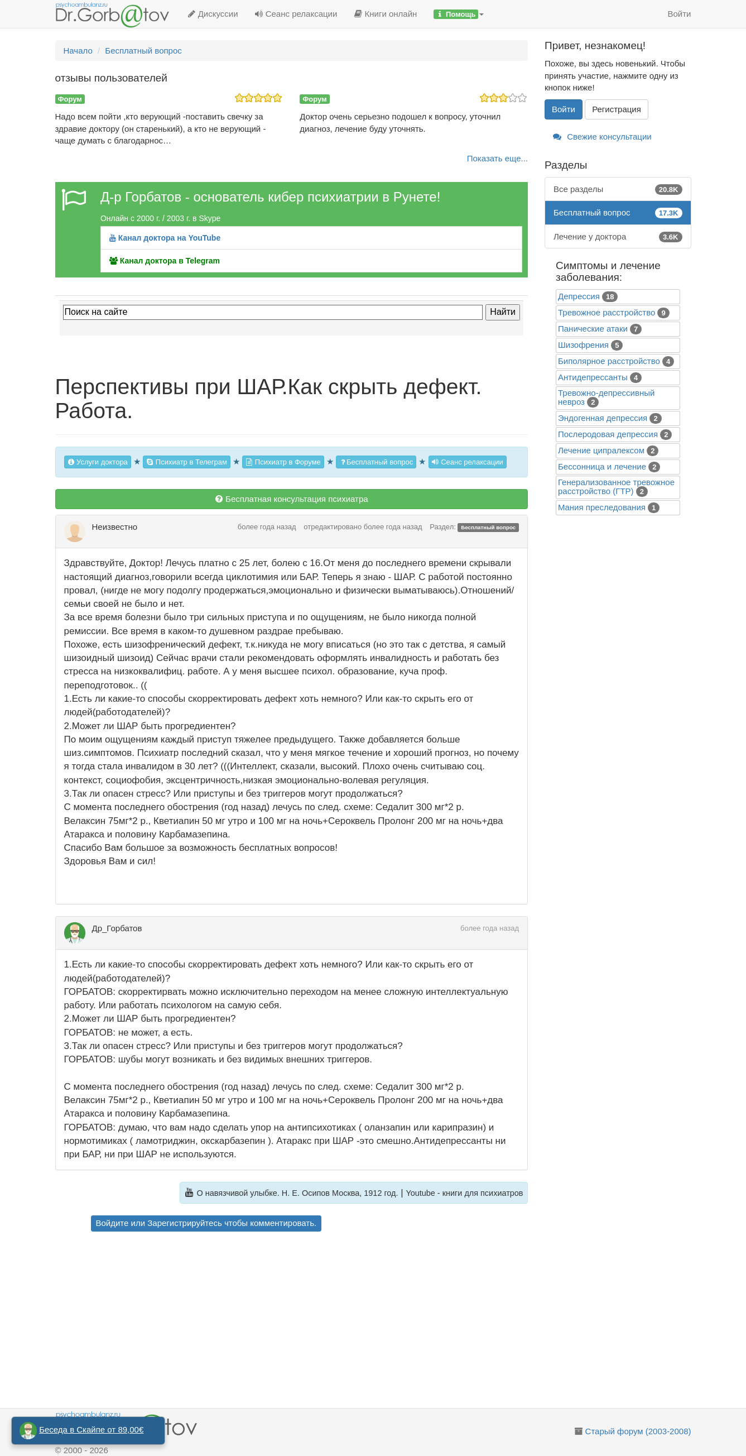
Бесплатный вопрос (376, 462)
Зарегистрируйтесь (184, 1223)
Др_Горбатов (117, 928)
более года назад (267, 527)
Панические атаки (593, 328)
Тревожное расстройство (606, 312)
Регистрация (616, 109)
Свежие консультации (602, 136)
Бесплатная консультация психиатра (291, 499)
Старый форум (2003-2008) (638, 1431)
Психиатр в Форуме (283, 462)
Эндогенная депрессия (602, 418)
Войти (679, 13)
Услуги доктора (98, 462)
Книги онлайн (385, 13)
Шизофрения (583, 344)
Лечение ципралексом (601, 450)
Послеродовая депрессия (608, 434)
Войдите (112, 1223)
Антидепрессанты (593, 377)
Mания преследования (602, 507)
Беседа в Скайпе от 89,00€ (91, 1429)
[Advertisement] (311, 1321)
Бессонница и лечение (602, 466)
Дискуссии (212, 13)
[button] (458, 14)
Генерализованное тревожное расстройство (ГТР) (616, 486)
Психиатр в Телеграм (186, 462)
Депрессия (579, 296)
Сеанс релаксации (296, 13)
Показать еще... (497, 158)
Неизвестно (115, 526)
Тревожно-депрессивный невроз (606, 397)
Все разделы (618, 189)
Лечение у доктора (618, 236)
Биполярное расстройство (609, 361)
